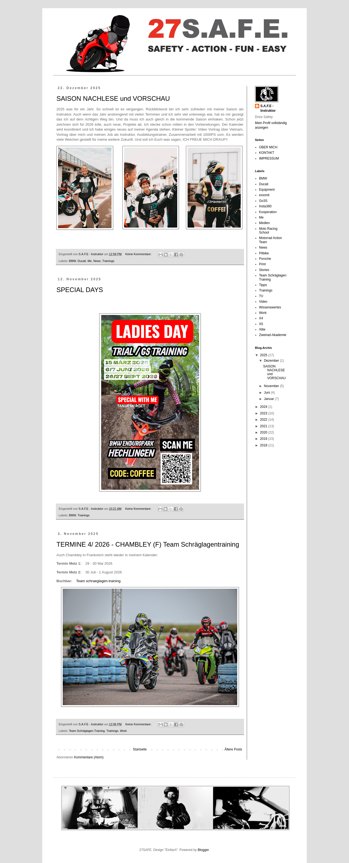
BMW (72, 261)
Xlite (262, 329)
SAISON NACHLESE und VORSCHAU (113, 98)
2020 (264, 432)
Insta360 (265, 206)
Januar (269, 399)
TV (261, 296)
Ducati (82, 261)
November (272, 386)
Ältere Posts (233, 749)
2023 (264, 413)
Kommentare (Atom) (89, 757)
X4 (261, 318)
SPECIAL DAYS (79, 289)
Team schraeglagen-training (98, 581)
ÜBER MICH (268, 147)
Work (123, 730)
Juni (267, 392)
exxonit (264, 195)
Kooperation (268, 212)
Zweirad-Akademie (272, 335)
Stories (264, 270)
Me (90, 261)
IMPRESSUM (269, 158)
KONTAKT (266, 153)
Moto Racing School (268, 230)
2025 (264, 355)
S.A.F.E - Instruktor (268, 108)
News (97, 261)
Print (262, 264)
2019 (264, 439)
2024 (264, 407)
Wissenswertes (270, 307)
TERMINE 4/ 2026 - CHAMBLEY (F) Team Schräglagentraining (147, 544)
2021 (264, 426)
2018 (264, 445)
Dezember (272, 361)
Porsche (265, 259)
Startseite (140, 749)
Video (263, 302)
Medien (264, 223)
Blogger (203, 850)
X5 (261, 324)
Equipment (267, 190)
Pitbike (264, 253)
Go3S (263, 201)
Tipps (263, 285)
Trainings (108, 261)
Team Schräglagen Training (87, 730)
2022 (264, 420)
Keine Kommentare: (138, 254)
